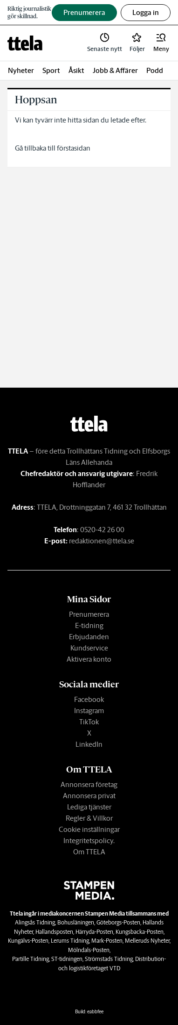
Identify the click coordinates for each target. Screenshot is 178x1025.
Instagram (89, 710)
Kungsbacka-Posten (140, 931)
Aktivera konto (89, 659)
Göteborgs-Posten (118, 922)
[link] (24, 43)
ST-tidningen (66, 958)
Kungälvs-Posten (28, 940)
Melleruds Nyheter (147, 940)
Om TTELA (89, 851)
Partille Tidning (30, 958)
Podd (154, 70)
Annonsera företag (89, 784)
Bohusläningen (75, 922)
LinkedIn (89, 744)
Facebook (89, 699)
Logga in (145, 12)
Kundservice (89, 647)
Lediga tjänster (89, 806)
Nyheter (21, 70)
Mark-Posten (107, 940)
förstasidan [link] (73, 148)
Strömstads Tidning (109, 958)
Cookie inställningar (89, 829)
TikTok (89, 721)
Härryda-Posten (94, 931)
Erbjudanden (89, 636)
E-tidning (89, 625)
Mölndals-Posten (89, 949)
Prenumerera (89, 614)
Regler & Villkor (89, 818)
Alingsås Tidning (35, 922)
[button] (161, 43)
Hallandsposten (54, 931)
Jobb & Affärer (115, 70)
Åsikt (76, 70)
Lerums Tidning (70, 940)
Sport (51, 70)
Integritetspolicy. (89, 840)
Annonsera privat (89, 795)
